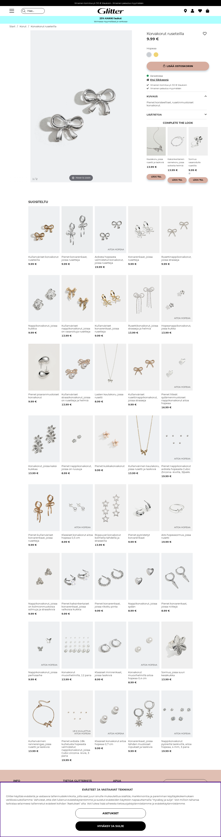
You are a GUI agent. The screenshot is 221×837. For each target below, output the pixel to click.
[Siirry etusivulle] (110, 11)
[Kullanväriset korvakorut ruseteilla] (157, 54)
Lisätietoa (154, 114)
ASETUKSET (110, 813)
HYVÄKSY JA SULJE (110, 826)
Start (12, 26)
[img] (19, 40)
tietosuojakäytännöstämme (134, 803)
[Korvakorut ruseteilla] (150, 54)
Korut (23, 26)
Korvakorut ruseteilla (43, 26)
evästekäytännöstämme (170, 803)
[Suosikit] (202, 11)
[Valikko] (12, 11)
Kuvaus (152, 96)
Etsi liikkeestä (158, 79)
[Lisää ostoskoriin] (178, 66)
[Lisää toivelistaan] (205, 34)
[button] (194, 11)
